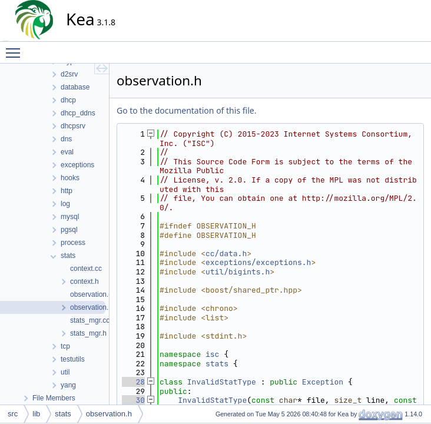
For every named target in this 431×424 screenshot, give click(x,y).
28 (133, 382)
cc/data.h (226, 254)
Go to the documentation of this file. (186, 110)
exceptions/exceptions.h (258, 262)
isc (212, 354)
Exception (322, 382)
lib (36, 413)
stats (216, 364)
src (13, 413)
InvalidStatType (221, 382)
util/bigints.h (237, 272)
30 (133, 400)
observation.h (109, 413)
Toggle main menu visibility (16, 48)
